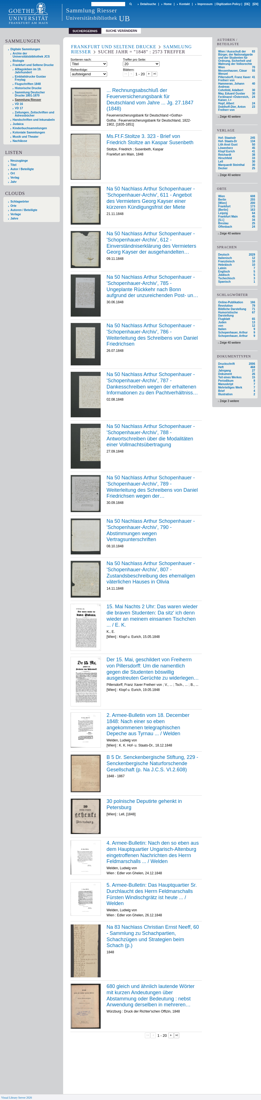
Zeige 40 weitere (230, 116)
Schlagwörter (19, 201)
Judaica (18, 124)
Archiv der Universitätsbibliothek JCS (31, 55)
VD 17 (19, 108)
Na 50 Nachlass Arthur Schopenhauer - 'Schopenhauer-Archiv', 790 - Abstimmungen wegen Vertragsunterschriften (151, 530)
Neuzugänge (19, 160)
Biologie (18, 60)
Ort (12, 173)
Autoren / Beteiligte (23, 210)
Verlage (15, 214)
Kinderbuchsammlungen (30, 128)
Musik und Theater (26, 136)
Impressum (205, 4)
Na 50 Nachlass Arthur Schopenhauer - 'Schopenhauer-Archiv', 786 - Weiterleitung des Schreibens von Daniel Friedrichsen (152, 335)
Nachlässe (20, 140)
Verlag (14, 177)
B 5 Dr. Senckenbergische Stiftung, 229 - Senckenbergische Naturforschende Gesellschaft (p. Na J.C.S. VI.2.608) (152, 763)
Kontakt (184, 4)
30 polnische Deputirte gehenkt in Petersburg (144, 804)
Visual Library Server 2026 (16, 1097)
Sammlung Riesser (28, 99)
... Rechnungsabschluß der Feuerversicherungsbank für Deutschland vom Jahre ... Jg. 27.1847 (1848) (150, 99)
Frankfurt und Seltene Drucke (33, 65)
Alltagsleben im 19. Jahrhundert (28, 71)
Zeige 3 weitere (229, 401)
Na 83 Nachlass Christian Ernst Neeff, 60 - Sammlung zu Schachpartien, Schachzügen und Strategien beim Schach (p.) (153, 936)
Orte (13, 205)
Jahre (14, 218)
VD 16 (19, 104)
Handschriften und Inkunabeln (34, 119)
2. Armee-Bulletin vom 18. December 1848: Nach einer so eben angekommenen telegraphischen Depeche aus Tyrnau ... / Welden (148, 724)
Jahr (13, 181)
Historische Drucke (28, 88)
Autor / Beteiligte (22, 169)
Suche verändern (121, 30)
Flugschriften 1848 (28, 83)
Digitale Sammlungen (25, 49)
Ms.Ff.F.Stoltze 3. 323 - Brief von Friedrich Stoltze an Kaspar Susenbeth (150, 139)
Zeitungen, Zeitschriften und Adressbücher (34, 114)
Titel (13, 164)
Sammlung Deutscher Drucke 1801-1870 (30, 94)
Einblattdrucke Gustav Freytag (30, 78)
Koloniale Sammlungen (29, 132)
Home (168, 4)
